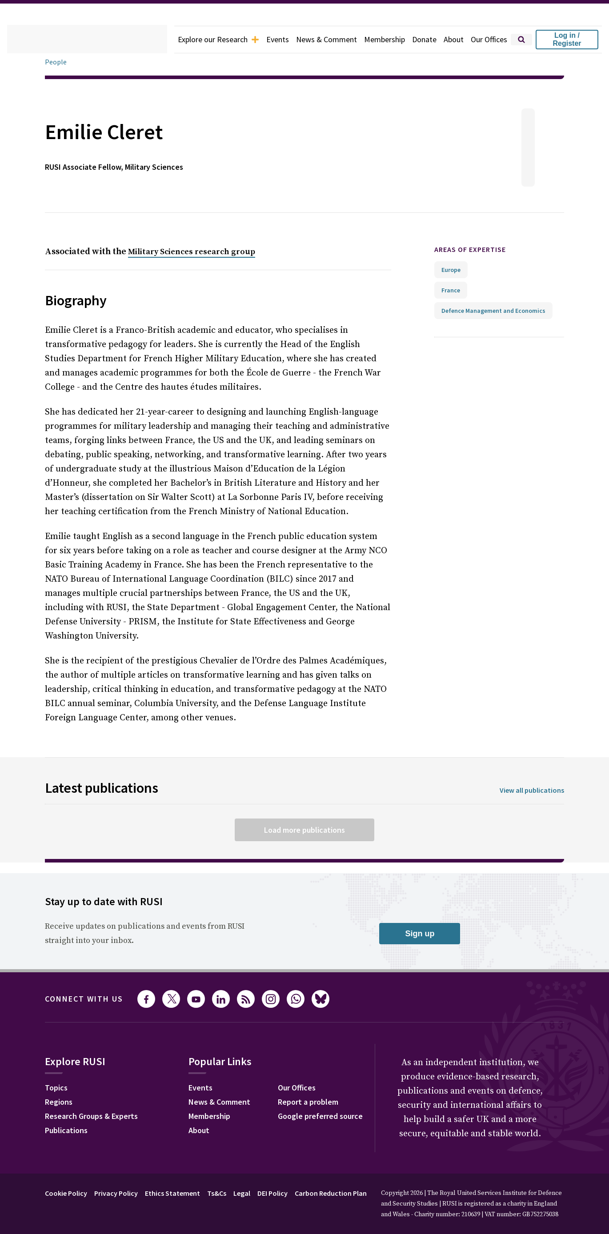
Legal (241, 1193)
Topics (56, 1087)
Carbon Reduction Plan (331, 1193)
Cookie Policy (66, 1193)
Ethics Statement (172, 1193)
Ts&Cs (216, 1193)
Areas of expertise (470, 249)
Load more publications (304, 830)
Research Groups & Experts (91, 1116)
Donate (424, 39)
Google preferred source (320, 1116)
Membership (384, 39)
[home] (87, 39)
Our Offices (489, 39)
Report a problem (308, 1102)
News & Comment (326, 39)
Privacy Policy (116, 1193)
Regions (58, 1102)
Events (277, 39)
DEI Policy (272, 1193)
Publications (66, 1130)
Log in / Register (567, 39)
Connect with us (84, 999)
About (454, 39)
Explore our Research (218, 39)
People (56, 61)
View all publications (532, 790)
